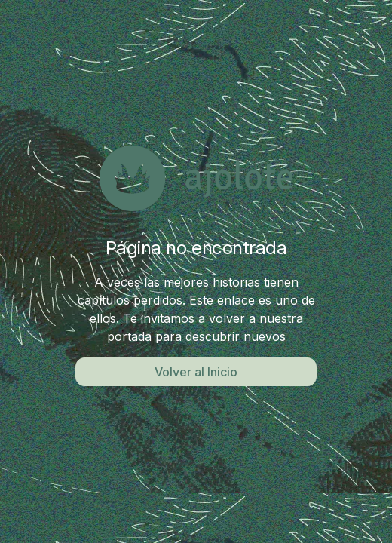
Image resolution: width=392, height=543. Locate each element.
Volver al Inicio (196, 371)
